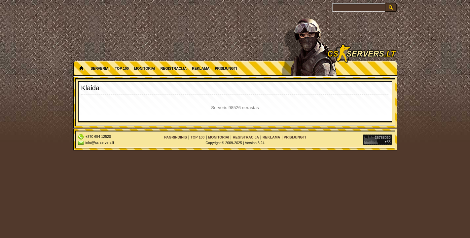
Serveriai (100, 68)
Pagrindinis (175, 137)
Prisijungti (226, 68)
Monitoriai (144, 68)
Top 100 (122, 68)
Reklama (200, 68)
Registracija (174, 68)
